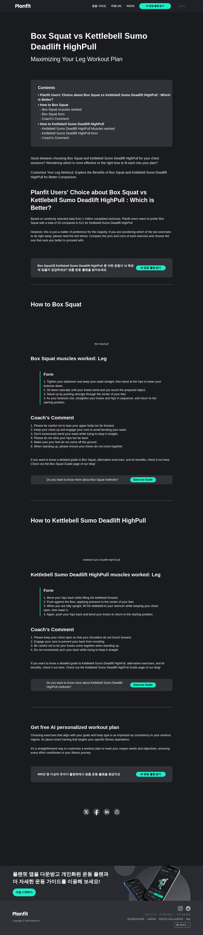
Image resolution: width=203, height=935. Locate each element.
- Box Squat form (52, 114)
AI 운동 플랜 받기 (150, 267)
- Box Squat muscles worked (61, 109)
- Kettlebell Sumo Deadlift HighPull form (69, 133)
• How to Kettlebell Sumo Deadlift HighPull (71, 124)
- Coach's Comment (54, 119)
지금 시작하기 (24, 892)
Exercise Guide (143, 479)
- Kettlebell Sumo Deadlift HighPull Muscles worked (77, 128)
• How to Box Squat (53, 105)
